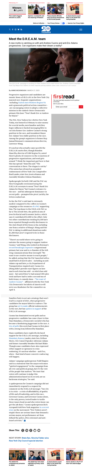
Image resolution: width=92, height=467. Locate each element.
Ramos (21, 338)
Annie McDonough (18, 90)
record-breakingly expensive (21, 247)
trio (10, 326)
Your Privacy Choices (56, 23)
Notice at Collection (38, 23)
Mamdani (13, 338)
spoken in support (33, 308)
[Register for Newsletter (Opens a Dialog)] (81, 106)
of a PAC (35, 206)
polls (17, 326)
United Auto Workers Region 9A (32, 102)
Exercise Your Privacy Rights (76, 23)
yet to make (23, 306)
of (13, 326)
